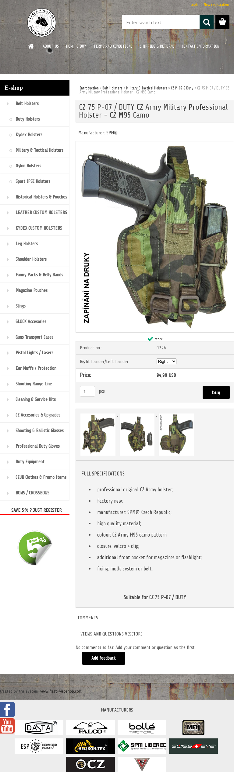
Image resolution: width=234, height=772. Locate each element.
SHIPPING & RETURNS (157, 46)
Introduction (89, 88)
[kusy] (87, 391)
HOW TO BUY (76, 46)
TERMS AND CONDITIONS (113, 46)
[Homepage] (31, 46)
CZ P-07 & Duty (182, 88)
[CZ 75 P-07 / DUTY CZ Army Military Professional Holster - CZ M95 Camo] (155, 144)
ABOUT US (51, 46)
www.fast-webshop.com (61, 691)
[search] (207, 22)
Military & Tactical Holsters (146, 88)
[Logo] (42, 22)
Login (194, 4)
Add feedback (103, 658)
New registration (216, 4)
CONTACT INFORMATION (200, 46)
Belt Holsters (112, 88)
